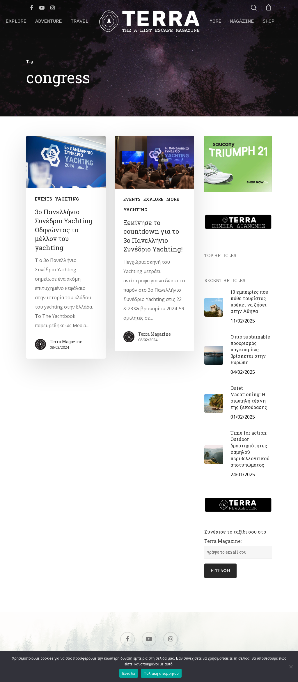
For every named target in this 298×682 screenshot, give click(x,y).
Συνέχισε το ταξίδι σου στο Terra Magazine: (238, 542)
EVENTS (43, 199)
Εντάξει (128, 673)
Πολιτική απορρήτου (161, 673)
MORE (215, 21)
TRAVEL (79, 21)
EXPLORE (16, 21)
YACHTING (67, 199)
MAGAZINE (242, 21)
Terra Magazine (66, 341)
